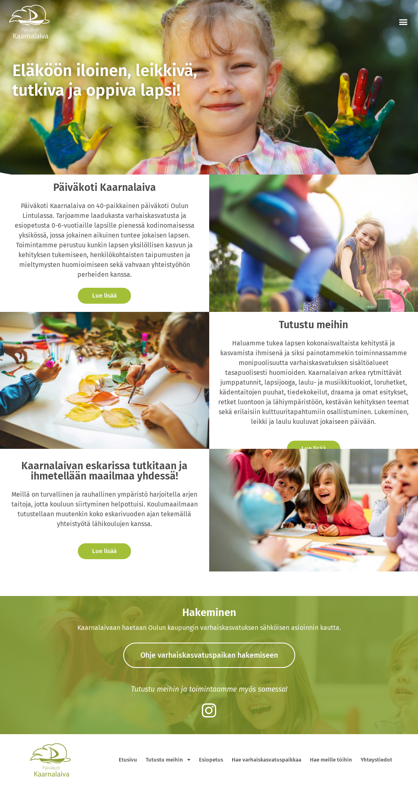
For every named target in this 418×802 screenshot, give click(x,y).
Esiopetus (211, 760)
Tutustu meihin (168, 759)
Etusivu (128, 760)
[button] (403, 22)
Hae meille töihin (331, 760)
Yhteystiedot (376, 760)
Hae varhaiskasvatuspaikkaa (266, 760)
